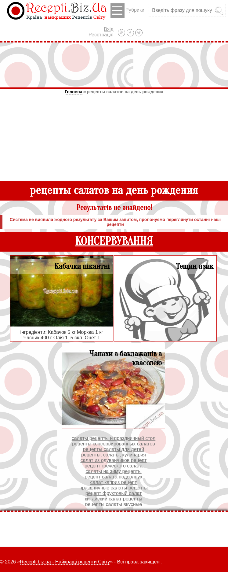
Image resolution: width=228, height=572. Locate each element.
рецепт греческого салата (114, 465)
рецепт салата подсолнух (114, 476)
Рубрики (127, 10)
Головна (73, 91)
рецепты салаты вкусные (113, 504)
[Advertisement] (114, 65)
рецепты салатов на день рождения (125, 91)
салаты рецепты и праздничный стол (114, 438)
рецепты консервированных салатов (113, 443)
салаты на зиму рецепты (113, 471)
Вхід (108, 29)
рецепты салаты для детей (113, 449)
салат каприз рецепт (113, 482)
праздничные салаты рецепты (113, 487)
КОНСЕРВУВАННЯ (114, 241)
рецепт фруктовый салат (113, 493)
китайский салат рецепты (113, 498)
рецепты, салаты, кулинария (113, 454)
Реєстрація (101, 34)
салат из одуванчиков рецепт (113, 460)
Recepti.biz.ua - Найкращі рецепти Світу (65, 561)
